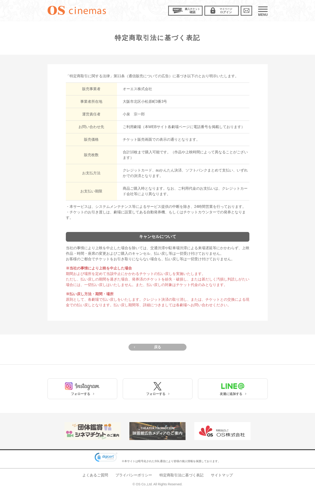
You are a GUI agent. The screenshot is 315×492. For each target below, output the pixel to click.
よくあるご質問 (95, 475)
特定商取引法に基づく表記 (181, 475)
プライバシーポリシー (133, 475)
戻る (157, 347)
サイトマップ (222, 475)
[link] (106, 458)
